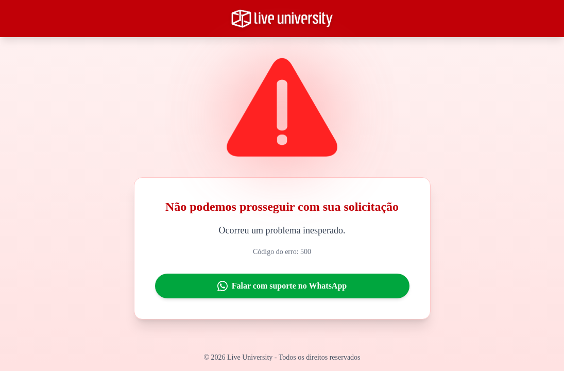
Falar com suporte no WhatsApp (282, 286)
